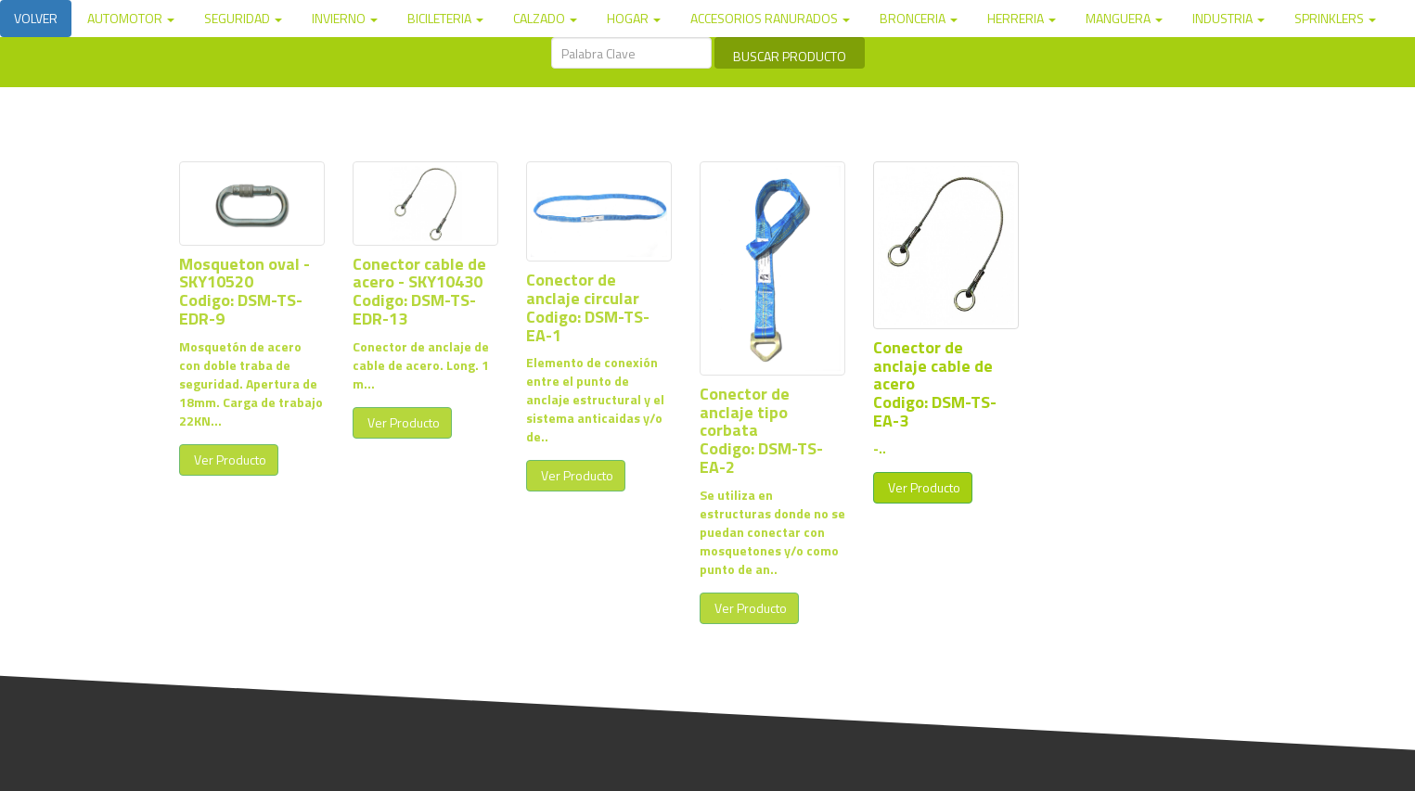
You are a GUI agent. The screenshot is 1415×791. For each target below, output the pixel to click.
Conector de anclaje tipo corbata (745, 412)
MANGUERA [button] (1124, 18)
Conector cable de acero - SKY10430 (419, 273)
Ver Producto (228, 459)
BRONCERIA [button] (919, 18)
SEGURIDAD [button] (243, 18)
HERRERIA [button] (1021, 18)
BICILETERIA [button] (445, 18)
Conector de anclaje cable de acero (933, 366)
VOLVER (36, 18)
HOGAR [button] (634, 18)
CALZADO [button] (545, 18)
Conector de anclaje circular (582, 289)
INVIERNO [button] (345, 18)
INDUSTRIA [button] (1228, 18)
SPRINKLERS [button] (1335, 18)
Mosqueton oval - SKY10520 (244, 273)
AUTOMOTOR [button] (130, 18)
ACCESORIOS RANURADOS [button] (770, 18)
